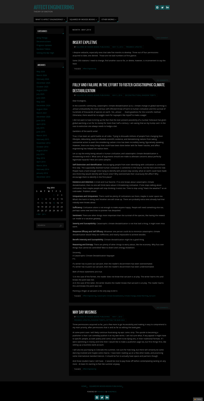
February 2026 (43, 79)
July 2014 (40, 154)
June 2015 (41, 131)
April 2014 (41, 161)
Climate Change (130, 296)
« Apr (38, 214)
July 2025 (40, 94)
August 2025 (42, 90)
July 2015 (40, 128)
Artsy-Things (42, 38)
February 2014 (43, 169)
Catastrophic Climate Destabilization (110, 296)
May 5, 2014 (117, 95)
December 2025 (43, 83)
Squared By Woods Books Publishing (93, 47)
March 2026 (42, 75)
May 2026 (41, 71)
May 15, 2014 (117, 47)
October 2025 (42, 86)
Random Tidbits (149, 95)
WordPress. (112, 392)
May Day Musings (85, 312)
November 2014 (43, 143)
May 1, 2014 (117, 317)
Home (83, 386)
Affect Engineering (54, 7)
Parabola (101, 392)
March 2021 (42, 113)
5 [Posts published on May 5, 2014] (42, 199)
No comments (162, 80)
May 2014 (41, 158)
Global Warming (142, 296)
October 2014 (42, 146)
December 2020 (43, 116)
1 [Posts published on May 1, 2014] (53, 195)
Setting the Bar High (115, 320)
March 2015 (42, 135)
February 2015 (43, 139)
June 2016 (41, 120)
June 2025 (41, 98)
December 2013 (43, 177)
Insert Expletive (85, 42)
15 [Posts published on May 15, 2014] (54, 203)
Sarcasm (152, 296)
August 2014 (42, 150)
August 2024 (42, 109)
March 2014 (42, 165)
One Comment (162, 38)
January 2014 (42, 173)
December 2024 (43, 105)
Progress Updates (134, 47)
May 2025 (41, 101)
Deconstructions (133, 95)
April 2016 (41, 124)
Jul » (44, 214)
